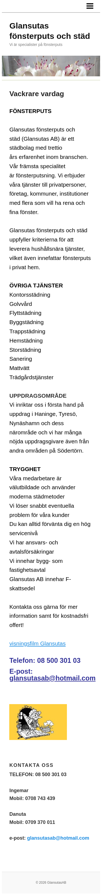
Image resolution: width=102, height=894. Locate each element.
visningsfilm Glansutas (37, 643)
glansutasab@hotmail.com (52, 678)
